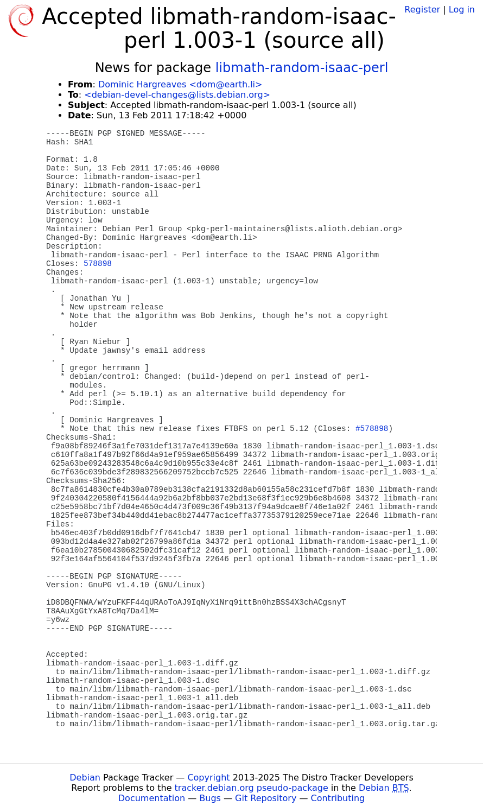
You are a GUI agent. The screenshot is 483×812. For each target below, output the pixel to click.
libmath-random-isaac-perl (302, 67)
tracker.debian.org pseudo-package (251, 788)
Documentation (151, 798)
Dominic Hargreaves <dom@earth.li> (180, 84)
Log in (462, 9)
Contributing (338, 798)
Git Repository (265, 798)
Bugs (210, 798)
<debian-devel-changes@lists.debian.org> (177, 95)
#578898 (371, 428)
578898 (98, 263)
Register (422, 9)
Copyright (208, 777)
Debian (84, 777)
